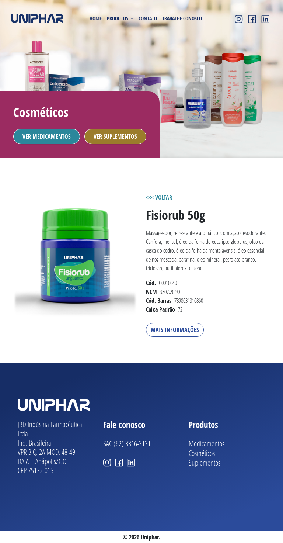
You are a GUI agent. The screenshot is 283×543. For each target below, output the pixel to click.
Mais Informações (175, 330)
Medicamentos (206, 443)
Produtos (118, 18)
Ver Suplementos (115, 136)
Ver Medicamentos (46, 136)
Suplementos (204, 462)
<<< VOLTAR (159, 197)
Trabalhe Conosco (182, 18)
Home (96, 18)
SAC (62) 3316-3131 (127, 443)
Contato (148, 18)
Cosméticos (202, 453)
